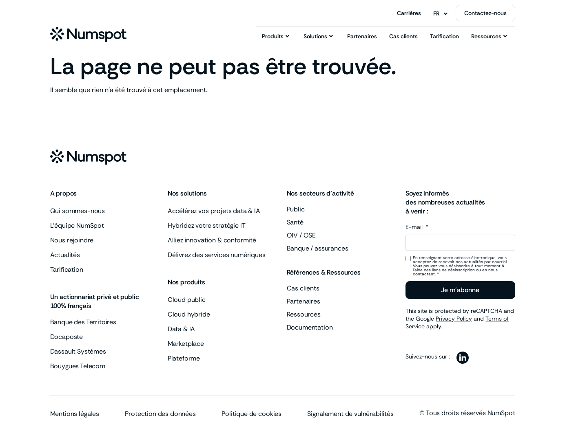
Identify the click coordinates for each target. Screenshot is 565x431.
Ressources (489, 36)
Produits (275, 36)
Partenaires (362, 36)
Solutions (318, 36)
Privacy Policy (454, 318)
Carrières (409, 13)
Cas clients (403, 36)
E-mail (414, 227)
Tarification (444, 36)
